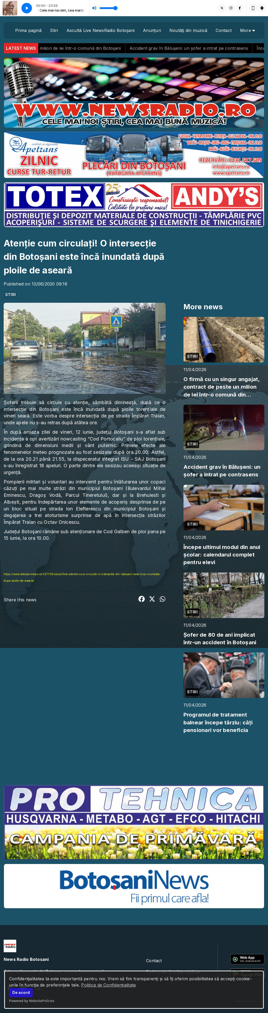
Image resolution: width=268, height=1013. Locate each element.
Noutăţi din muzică (188, 30)
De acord (21, 992)
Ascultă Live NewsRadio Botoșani (100, 30)
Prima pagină (28, 30)
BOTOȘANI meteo (134, 761)
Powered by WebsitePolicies (31, 1000)
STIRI (10, 294)
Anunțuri (152, 30)
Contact (224, 30)
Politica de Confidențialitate (108, 985)
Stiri (54, 30)
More (247, 30)
